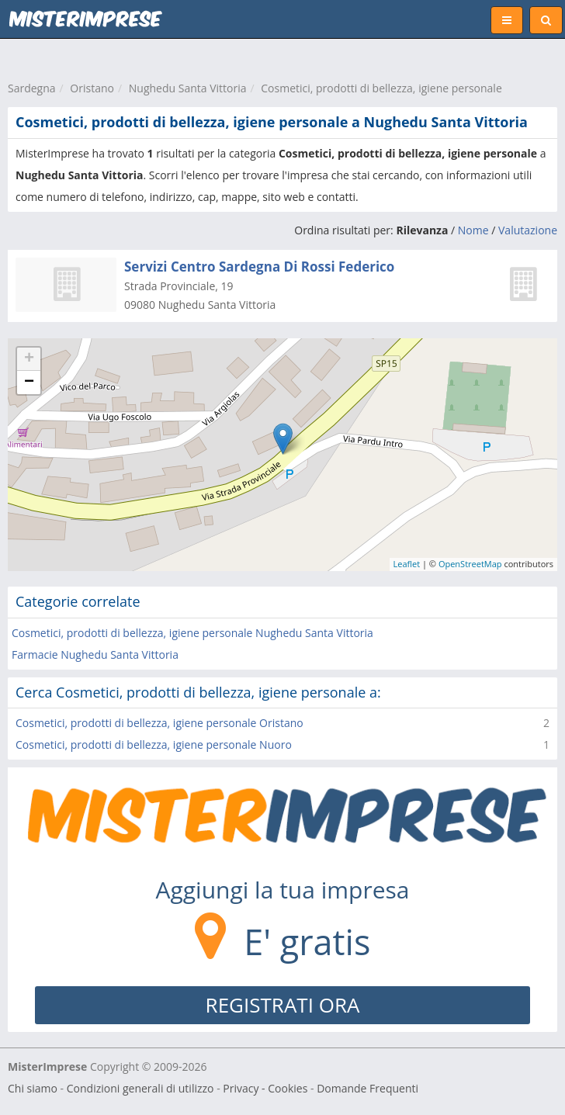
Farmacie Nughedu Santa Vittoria (95, 654)
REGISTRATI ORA (283, 1005)
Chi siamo (32, 1088)
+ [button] (29, 359)
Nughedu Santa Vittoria (188, 88)
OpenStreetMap (470, 564)
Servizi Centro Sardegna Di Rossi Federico (259, 266)
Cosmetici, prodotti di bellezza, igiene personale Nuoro (154, 744)
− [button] (29, 382)
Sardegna (32, 88)
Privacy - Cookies (265, 1088)
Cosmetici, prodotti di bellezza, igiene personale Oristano (159, 722)
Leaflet (407, 564)
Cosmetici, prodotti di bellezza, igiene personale (381, 88)
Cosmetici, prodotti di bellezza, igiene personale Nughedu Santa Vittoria (192, 632)
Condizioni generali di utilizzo (140, 1088)
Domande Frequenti (367, 1088)
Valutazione (527, 230)
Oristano (92, 88)
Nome (473, 230)
